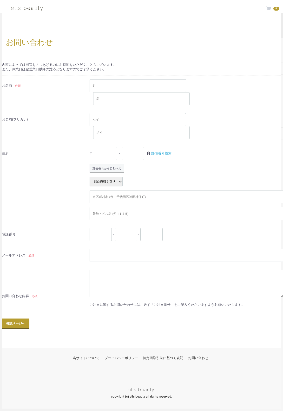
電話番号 (8, 235)
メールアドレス (14, 256)
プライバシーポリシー (121, 358)
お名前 (7, 85)
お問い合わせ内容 (15, 297)
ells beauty (32, 7)
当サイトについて (86, 358)
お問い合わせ (198, 358)
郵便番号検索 (161, 153)
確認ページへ (15, 324)
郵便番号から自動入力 (109, 169)
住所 (5, 153)
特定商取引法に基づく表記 (163, 358)
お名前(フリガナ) (15, 119)
